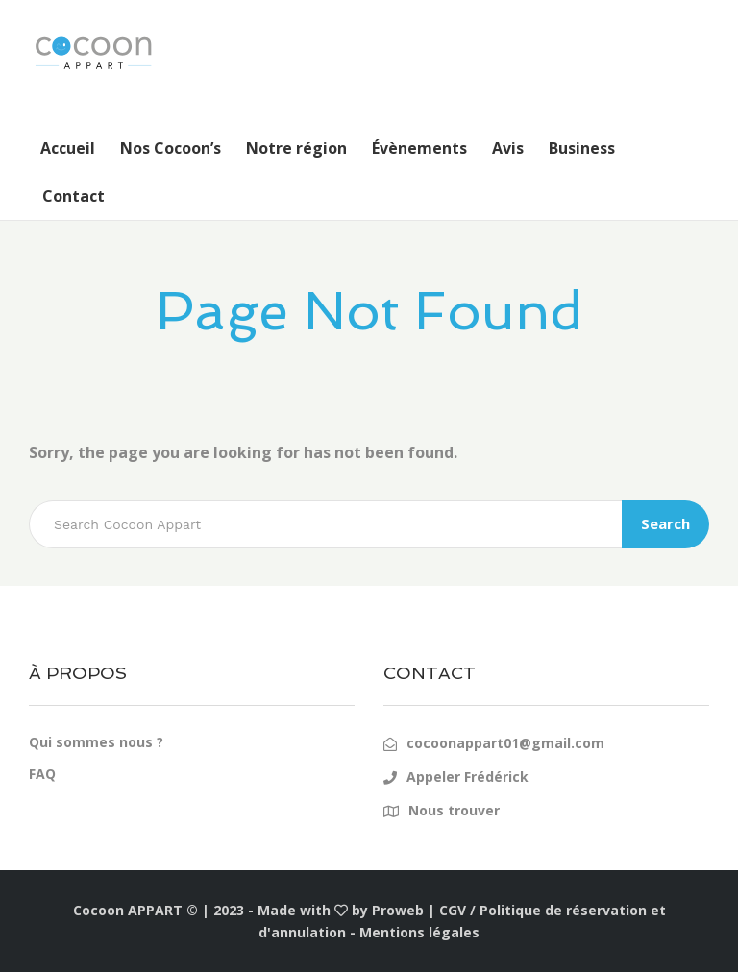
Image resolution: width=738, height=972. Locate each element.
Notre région (296, 147)
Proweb (398, 910)
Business (582, 147)
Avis (508, 147)
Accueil (67, 147)
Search (665, 523)
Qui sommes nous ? (96, 742)
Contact (73, 196)
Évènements (419, 147)
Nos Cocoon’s (170, 147)
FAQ (42, 774)
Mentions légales (419, 932)
